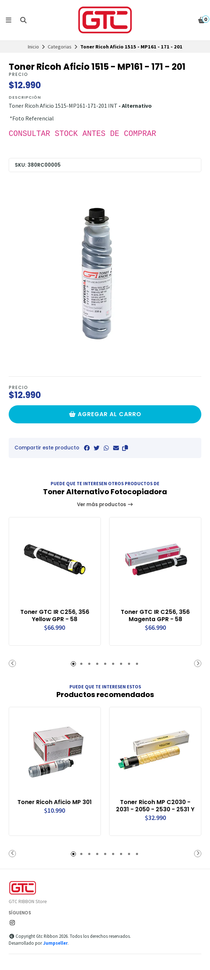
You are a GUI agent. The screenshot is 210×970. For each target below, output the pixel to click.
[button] (125, 448)
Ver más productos (105, 504)
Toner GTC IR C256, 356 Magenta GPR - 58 (155, 615)
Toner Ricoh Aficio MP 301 (54, 802)
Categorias (60, 46)
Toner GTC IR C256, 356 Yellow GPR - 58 (54, 615)
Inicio (33, 46)
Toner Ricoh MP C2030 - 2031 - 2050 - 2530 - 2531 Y (155, 806)
